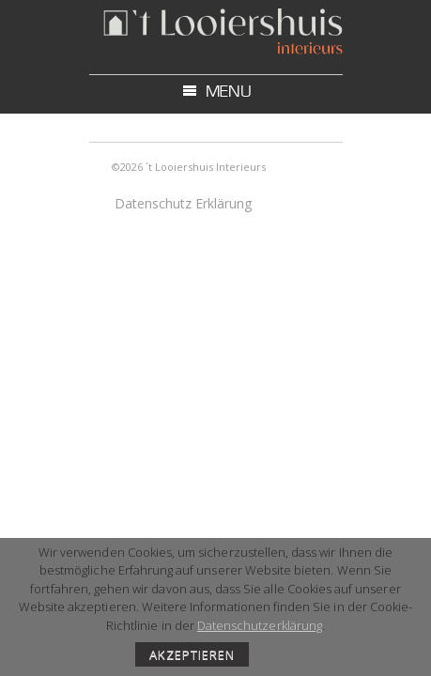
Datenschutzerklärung (259, 625)
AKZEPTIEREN (192, 654)
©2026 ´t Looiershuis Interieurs (189, 167)
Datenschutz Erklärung (183, 203)
